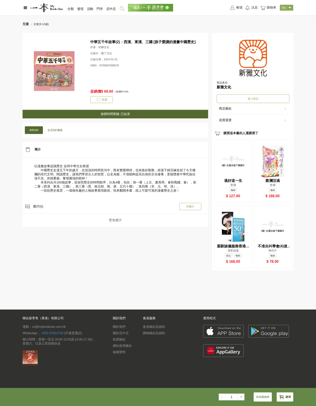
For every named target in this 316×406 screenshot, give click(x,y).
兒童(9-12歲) (41, 24)
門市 (100, 9)
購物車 (268, 8)
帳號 (236, 7)
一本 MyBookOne (46, 7)
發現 (80, 9)
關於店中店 (121, 333)
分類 (70, 9)
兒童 (26, 24)
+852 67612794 (52, 333)
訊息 (251, 7)
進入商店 (253, 98)
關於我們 (119, 327)
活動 (90, 9)
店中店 (111, 9)
